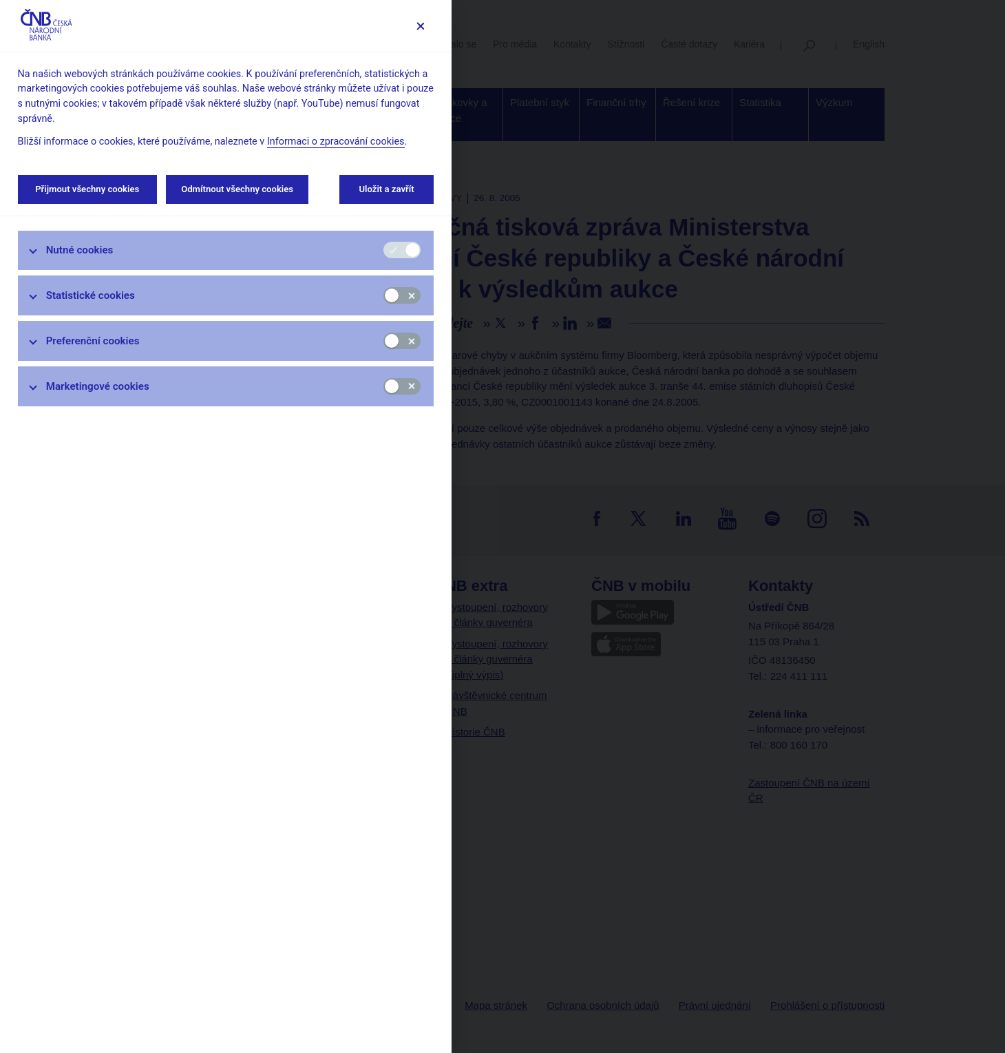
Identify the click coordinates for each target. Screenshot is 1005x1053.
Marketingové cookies (97, 386)
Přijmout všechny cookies (87, 189)
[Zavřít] (420, 25)
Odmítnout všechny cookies (237, 189)
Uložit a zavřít (387, 189)
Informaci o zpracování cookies (336, 141)
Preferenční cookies (93, 341)
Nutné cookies (80, 250)
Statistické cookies (90, 295)
